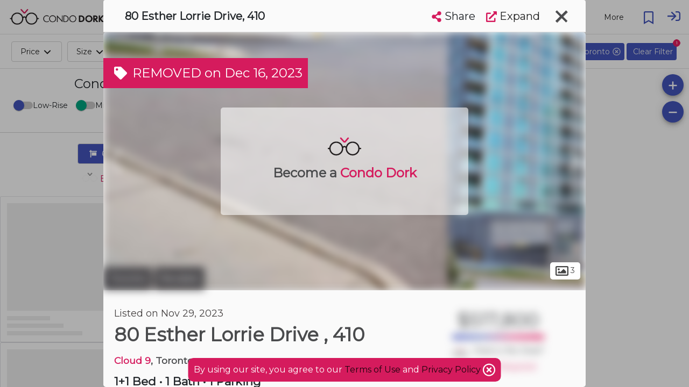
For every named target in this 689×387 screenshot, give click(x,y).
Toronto (127, 278)
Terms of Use (372, 369)
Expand (513, 16)
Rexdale (179, 278)
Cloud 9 (132, 360)
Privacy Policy (452, 369)
